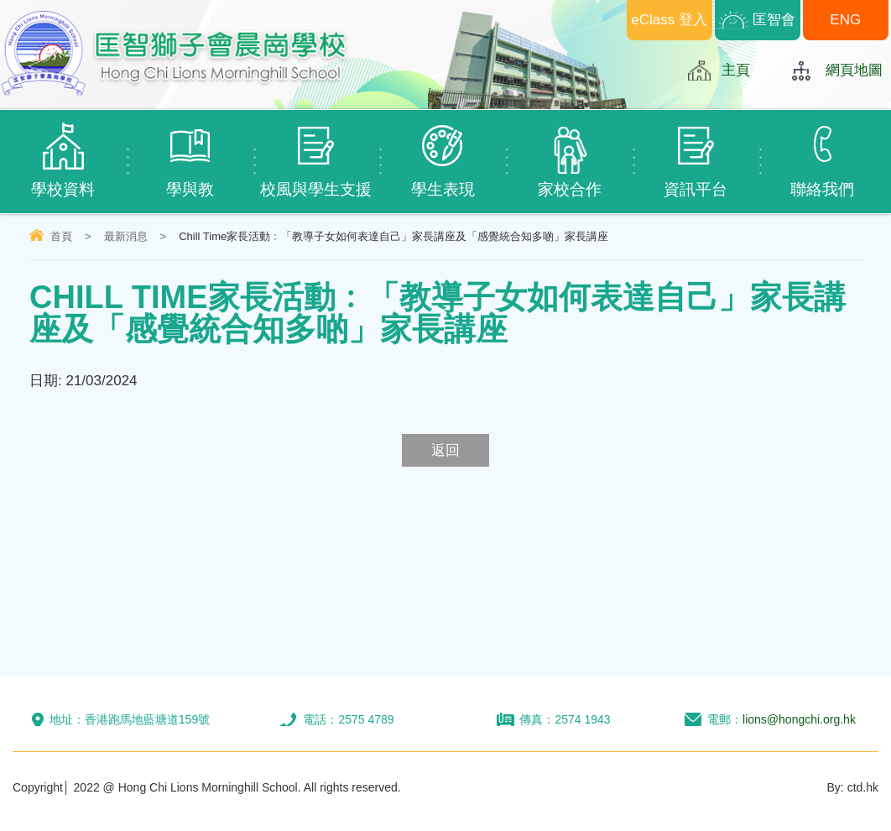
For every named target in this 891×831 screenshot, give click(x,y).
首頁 (61, 236)
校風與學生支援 (316, 154)
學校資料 (63, 154)
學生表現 (442, 154)
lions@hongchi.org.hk (799, 719)
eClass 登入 (669, 20)
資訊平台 (696, 154)
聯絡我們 (822, 154)
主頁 (736, 70)
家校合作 (569, 154)
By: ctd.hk (852, 787)
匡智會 (774, 20)
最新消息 (126, 236)
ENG (845, 20)
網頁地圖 (854, 70)
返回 (445, 450)
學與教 (190, 154)
